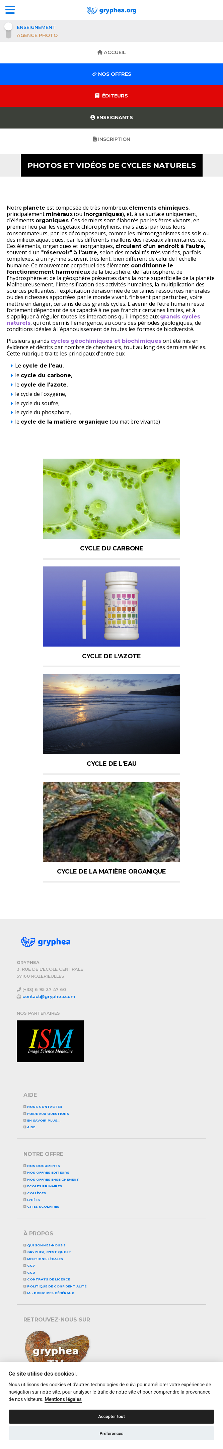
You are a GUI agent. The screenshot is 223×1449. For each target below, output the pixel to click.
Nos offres (111, 74)
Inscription (111, 139)
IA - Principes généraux (48, 1293)
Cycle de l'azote (111, 656)
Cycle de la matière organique (111, 871)
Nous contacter (42, 1107)
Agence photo (37, 35)
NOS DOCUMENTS (41, 1166)
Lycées (31, 1200)
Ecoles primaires (42, 1186)
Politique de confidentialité (54, 1286)
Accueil (111, 52)
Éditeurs (111, 96)
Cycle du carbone (111, 548)
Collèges (34, 1193)
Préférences (111, 1433)
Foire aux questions (46, 1114)
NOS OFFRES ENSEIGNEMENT (51, 1179)
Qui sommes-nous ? (44, 1245)
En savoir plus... (41, 1120)
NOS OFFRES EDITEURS (46, 1172)
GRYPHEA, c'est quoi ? (47, 1252)
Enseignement (36, 27)
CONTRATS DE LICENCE (46, 1279)
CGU (29, 1272)
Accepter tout (111, 1416)
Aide (29, 1127)
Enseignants (111, 117)
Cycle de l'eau (112, 763)
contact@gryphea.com (48, 996)
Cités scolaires (41, 1206)
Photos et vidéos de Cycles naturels (111, 165)
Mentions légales (43, 1259)
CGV (29, 1265)
